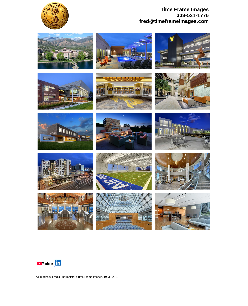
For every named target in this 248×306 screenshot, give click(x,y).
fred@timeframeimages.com (174, 21)
